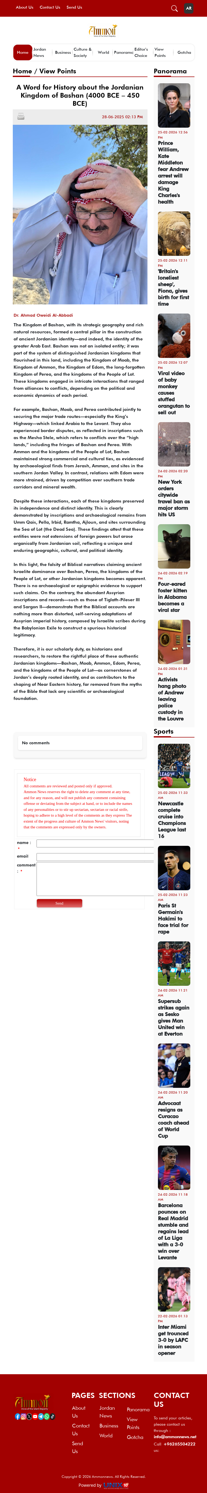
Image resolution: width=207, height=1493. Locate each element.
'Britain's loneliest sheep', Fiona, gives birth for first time (173, 287)
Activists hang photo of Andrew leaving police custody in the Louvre (172, 699)
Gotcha (184, 52)
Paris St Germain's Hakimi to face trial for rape (173, 918)
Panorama (123, 52)
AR (188, 8)
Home (22, 52)
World (103, 52)
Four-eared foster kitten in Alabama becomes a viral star (172, 597)
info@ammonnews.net (174, 1436)
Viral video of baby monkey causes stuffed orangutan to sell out (174, 393)
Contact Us (50, 7)
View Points (160, 52)
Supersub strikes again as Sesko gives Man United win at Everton (173, 1017)
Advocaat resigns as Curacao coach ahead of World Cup (173, 1119)
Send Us (74, 7)
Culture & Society (83, 52)
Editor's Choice (141, 52)
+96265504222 (179, 1444)
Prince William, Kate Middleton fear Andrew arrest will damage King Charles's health (173, 172)
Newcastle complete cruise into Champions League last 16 (172, 819)
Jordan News (39, 52)
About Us (24, 7)
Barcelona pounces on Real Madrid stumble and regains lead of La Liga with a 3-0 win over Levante (173, 1231)
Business (63, 52)
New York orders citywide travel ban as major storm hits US (174, 498)
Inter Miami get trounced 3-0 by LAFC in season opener (173, 1340)
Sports (164, 731)
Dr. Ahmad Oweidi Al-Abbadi (43, 315)
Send (59, 903)
